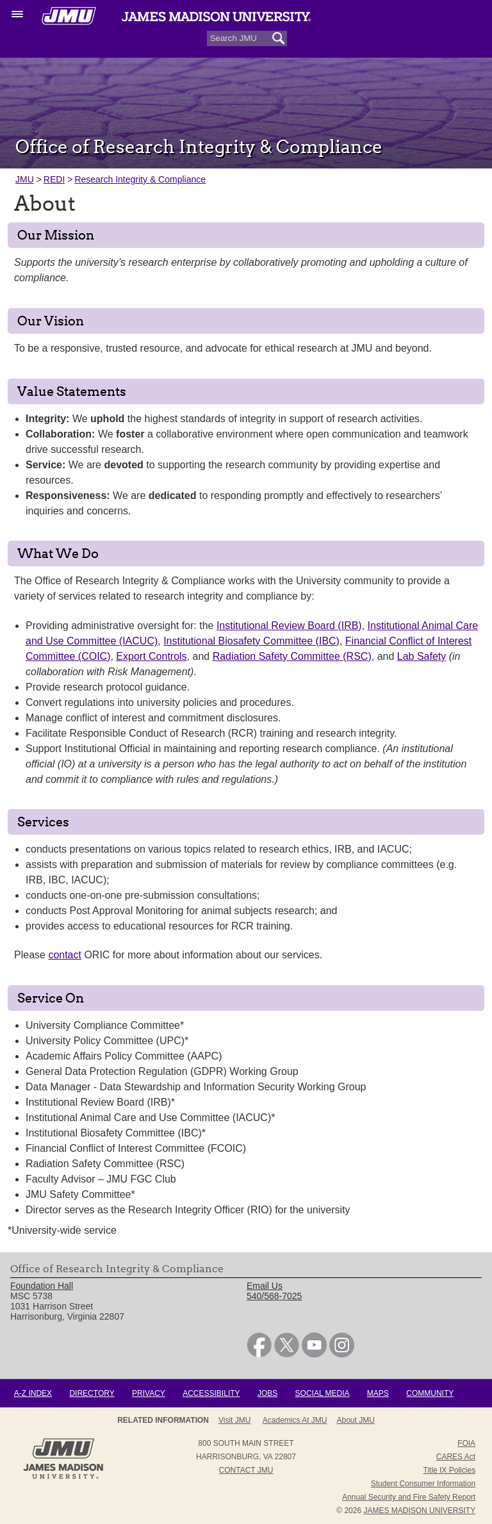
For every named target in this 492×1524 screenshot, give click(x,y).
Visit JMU (234, 1420)
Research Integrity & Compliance (140, 179)
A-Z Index (33, 1393)
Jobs (267, 1393)
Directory (91, 1393)
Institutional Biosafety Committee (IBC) (251, 640)
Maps (378, 1393)
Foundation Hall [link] (41, 1286)
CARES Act (455, 1456)
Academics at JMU (295, 1420)
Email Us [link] (265, 1286)
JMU (24, 179)
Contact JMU (246, 1470)
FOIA (466, 1443)
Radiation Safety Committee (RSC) (292, 656)
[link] (259, 1354)
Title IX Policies (449, 1470)
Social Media (322, 1393)
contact (64, 954)
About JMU (356, 1420)
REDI (54, 179)
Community (430, 1393)
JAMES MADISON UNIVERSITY (419, 1510)
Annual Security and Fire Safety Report (408, 1497)
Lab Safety (422, 656)
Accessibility (211, 1393)
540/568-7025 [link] (274, 1296)
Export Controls (151, 656)
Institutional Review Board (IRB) (289, 625)
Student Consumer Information (423, 1483)
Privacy (148, 1393)
